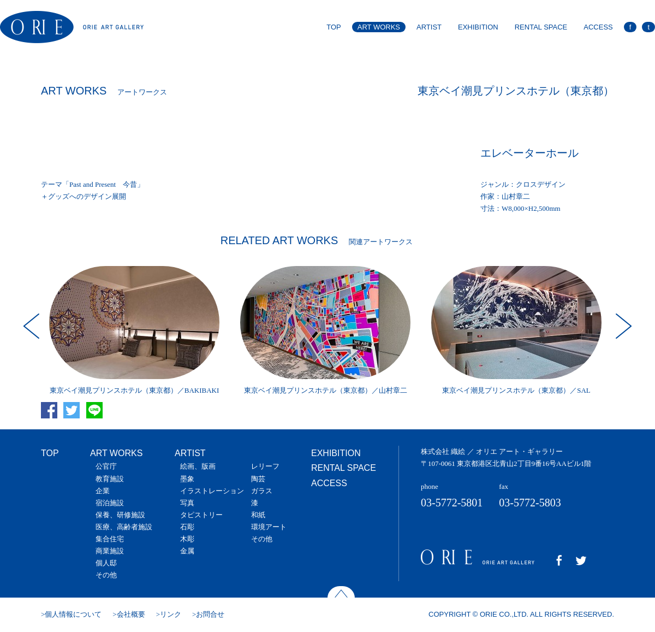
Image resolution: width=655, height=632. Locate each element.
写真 (187, 503)
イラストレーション (212, 491)
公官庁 (106, 466)
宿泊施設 (110, 503)
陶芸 (258, 479)
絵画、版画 (198, 466)
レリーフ (265, 466)
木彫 (187, 539)
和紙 (258, 515)
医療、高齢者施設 (124, 527)
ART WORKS (379, 27)
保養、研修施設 (120, 515)
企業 (103, 491)
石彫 (187, 527)
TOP (333, 27)
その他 (106, 575)
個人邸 (106, 563)
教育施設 (110, 479)
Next (622, 326)
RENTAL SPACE (541, 27)
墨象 (187, 479)
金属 (187, 551)
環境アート (269, 527)
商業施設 (110, 551)
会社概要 (131, 614)
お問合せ (210, 614)
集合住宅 (110, 539)
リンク (170, 614)
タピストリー (201, 515)
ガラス (261, 491)
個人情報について (73, 614)
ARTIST (429, 27)
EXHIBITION (478, 27)
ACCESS (597, 27)
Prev (32, 326)
